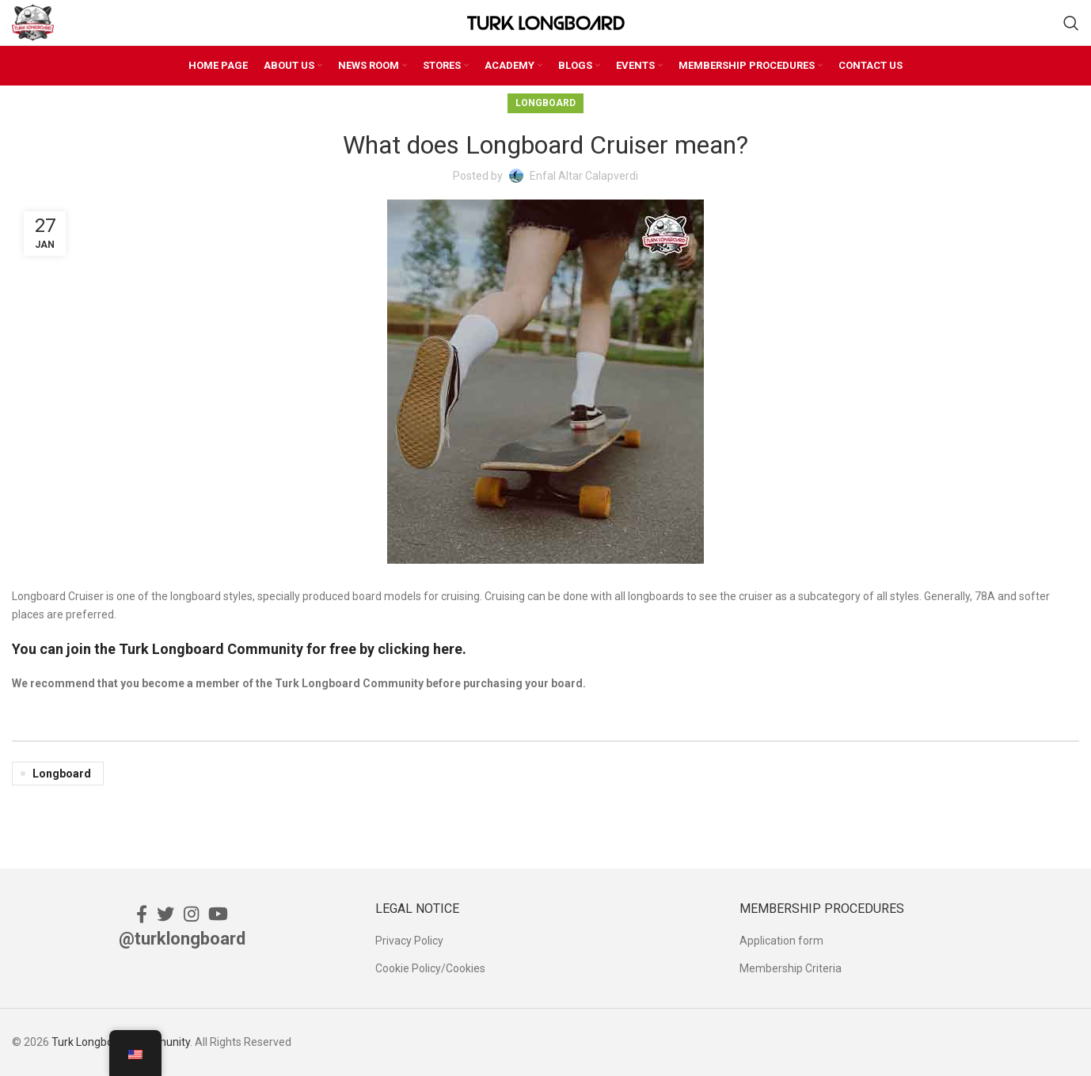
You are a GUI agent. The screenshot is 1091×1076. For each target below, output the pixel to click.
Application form (781, 940)
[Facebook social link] (141, 913)
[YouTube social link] (218, 913)
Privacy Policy (409, 940)
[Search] (1071, 23)
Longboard (545, 102)
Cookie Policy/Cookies (430, 968)
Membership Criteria (790, 968)
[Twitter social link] (165, 913)
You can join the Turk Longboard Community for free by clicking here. (239, 649)
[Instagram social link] (191, 913)
